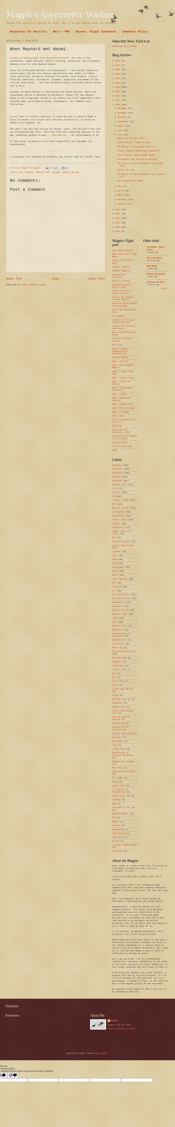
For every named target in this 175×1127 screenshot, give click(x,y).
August (122, 126)
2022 (118, 74)
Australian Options (122, 250)
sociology (117, 851)
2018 (118, 92)
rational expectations (124, 845)
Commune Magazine (121, 271)
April (121, 191)
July (120, 130)
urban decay (118, 786)
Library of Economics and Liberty (124, 327)
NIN (114, 818)
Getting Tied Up (121, 699)
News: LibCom (119, 394)
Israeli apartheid (122, 734)
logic (115, 618)
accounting (118, 723)
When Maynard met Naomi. (130, 181)
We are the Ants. (126, 170)
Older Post (97, 278)
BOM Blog (151, 266)
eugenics (117, 662)
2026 (118, 61)
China (115, 685)
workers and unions (122, 545)
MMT (114, 583)
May (120, 186)
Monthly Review (120, 357)
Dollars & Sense (121, 281)
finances (117, 587)
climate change (120, 500)
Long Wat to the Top (123, 808)
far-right (117, 778)
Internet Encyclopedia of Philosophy (124, 304)
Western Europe (71, 172)
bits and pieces (121, 595)
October (122, 117)
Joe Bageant (118, 316)
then (54, 135)
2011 (118, 223)
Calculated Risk (155, 282)
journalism (118, 512)
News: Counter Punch (123, 378)
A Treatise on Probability (119, 791)
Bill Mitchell (154, 258)
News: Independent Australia (122, 389)
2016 (118, 100)
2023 (118, 69)
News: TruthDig (120, 412)
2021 (118, 78)
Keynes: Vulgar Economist (96, 31)
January (122, 204)
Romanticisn (118, 707)
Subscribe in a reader (124, 46)
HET (114, 504)
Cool (114, 622)
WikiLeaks (117, 741)
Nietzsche (117, 630)
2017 (118, 96)
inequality (118, 528)
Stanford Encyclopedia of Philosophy (124, 437)
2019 (118, 87)
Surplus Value (119, 443)
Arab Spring (118, 833)
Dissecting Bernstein (124, 652)
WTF (114, 677)
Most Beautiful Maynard (54, 58)
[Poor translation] (13, 1075)
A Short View (119, 669)
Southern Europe (121, 542)
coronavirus (118, 602)
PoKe (114, 563)
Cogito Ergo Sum (121, 796)
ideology (117, 481)
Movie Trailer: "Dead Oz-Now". (134, 142)
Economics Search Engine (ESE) (121, 286)
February (123, 200)
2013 (118, 214)
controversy (118, 516)
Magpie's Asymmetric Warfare (60, 14)
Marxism (116, 477)
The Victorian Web (122, 446)
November (123, 113)
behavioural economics (124, 772)
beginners (117, 606)
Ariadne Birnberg (20, 58)
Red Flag (117, 426)
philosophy (118, 567)
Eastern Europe (120, 610)
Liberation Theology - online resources (124, 321)
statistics (118, 644)
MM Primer (117, 345)
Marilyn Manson (120, 814)
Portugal (117, 737)
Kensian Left (43, 172)
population (118, 829)
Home (55, 278)
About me (117, 648)
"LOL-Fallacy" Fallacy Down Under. (136, 155)
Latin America (119, 579)
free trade (118, 681)
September (123, 121)
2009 (118, 231)
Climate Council (121, 267)
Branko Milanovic (156, 274)
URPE (114, 450)
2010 (118, 227)
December (123, 108)
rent (114, 745)
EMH (114, 804)
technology (118, 666)
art (21, 172)
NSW (114, 673)
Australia (117, 469)
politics (117, 465)
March (121, 195)
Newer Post (14, 278)
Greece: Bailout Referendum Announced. (139, 151)
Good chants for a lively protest (122, 292)
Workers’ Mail (119, 614)
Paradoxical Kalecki (123, 762)
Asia (114, 556)
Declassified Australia (119, 276)
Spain (115, 571)
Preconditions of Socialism (121, 635)
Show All (165, 288)
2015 (118, 105)
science (116, 524)
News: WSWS (118, 416)
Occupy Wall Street (122, 689)
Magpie (114, 1020)
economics (117, 473)
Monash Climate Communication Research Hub (120, 351)
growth (115, 841)
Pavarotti (117, 837)
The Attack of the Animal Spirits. (136, 147)
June (120, 135)
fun (114, 488)
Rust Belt (117, 768)
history (29, 172)
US (113, 496)
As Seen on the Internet (120, 728)
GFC (114, 538)
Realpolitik (118, 640)
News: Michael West (122, 404)
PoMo (114, 559)
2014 (118, 210)
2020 (118, 83)
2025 (118, 65)
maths (115, 782)
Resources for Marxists (28, 31)
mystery (116, 825)
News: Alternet (120, 361)
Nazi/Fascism (119, 658)
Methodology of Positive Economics (122, 754)
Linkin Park (118, 749)
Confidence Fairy (121, 598)
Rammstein (117, 703)
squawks (56, 172)
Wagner (115, 822)
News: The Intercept (123, 408)
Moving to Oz (119, 626)
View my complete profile (121, 1029)
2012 (118, 218)
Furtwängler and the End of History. (137, 159)
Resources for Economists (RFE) (121, 431)
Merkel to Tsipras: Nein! (131, 138)
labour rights (119, 520)
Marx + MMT (61, 31)
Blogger (103, 1053)
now (64, 135)
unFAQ (115, 695)
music (115, 575)
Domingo (116, 800)
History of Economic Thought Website (123, 298)
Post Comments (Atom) (34, 285)
